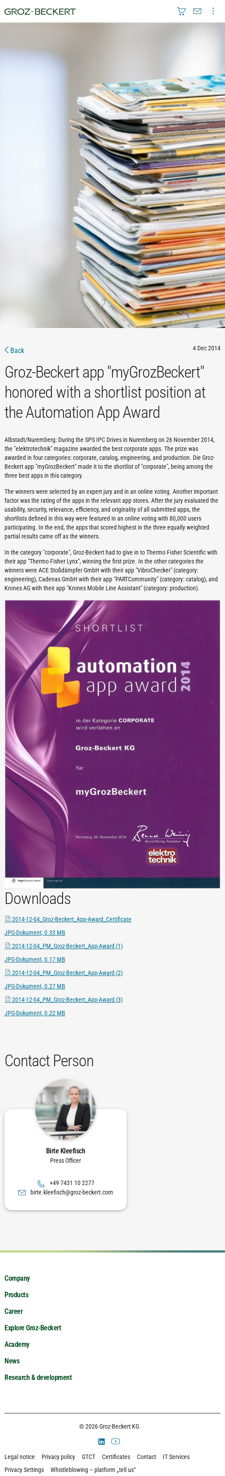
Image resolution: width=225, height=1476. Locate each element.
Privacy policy (58, 1456)
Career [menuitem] (13, 1311)
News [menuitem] (11, 1361)
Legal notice (19, 1456)
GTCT (88, 1456)
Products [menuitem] (16, 1295)
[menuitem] (181, 11)
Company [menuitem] (17, 1278)
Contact (146, 1456)
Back (14, 350)
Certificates (116, 1456)
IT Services (176, 1456)
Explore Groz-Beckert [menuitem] (32, 1328)
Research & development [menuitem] (38, 1377)
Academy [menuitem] (17, 1344)
